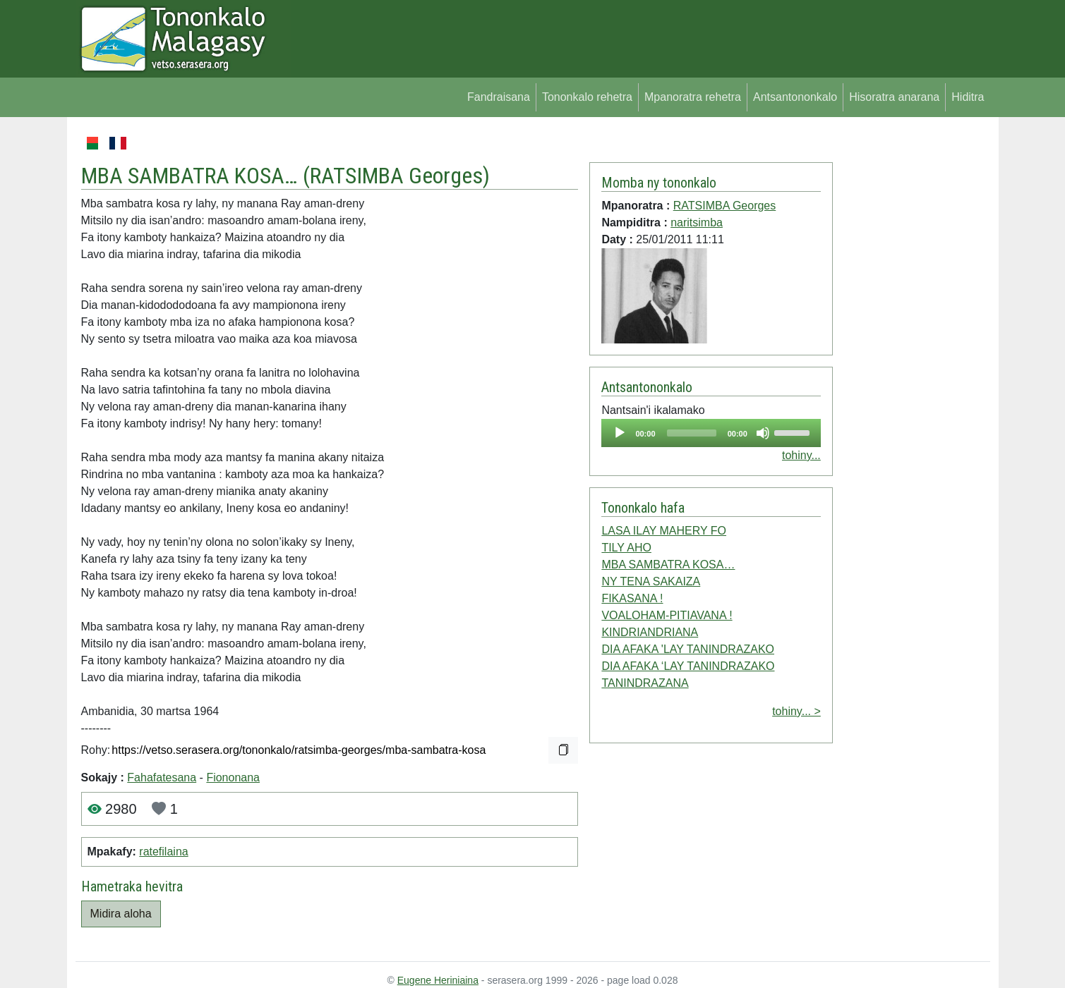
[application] (710, 433)
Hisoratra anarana (894, 97)
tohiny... (801, 455)
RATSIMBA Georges (396, 175)
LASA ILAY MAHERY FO (663, 531)
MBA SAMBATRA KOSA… (668, 565)
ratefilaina (163, 852)
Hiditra (967, 97)
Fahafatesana (161, 777)
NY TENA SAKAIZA (650, 581)
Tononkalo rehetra (587, 97)
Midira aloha (121, 914)
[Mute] (763, 433)
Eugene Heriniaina (438, 980)
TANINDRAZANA (644, 683)
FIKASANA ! (632, 598)
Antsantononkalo (795, 97)
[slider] (691, 433)
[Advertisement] (911, 345)
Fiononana (233, 777)
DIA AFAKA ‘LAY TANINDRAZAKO (687, 666)
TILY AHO (626, 548)
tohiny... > (796, 711)
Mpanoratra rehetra (692, 97)
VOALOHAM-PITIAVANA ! (666, 615)
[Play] (620, 433)
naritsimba (696, 222)
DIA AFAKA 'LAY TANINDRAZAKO (687, 649)
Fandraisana (498, 97)
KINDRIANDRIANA (649, 632)
